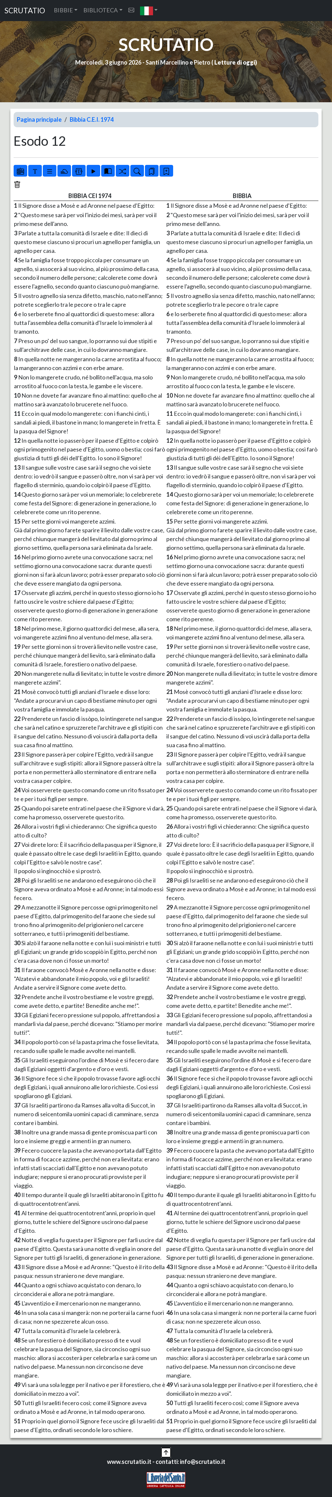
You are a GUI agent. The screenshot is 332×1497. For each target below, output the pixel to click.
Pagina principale (39, 119)
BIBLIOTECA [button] (100, 10)
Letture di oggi (234, 62)
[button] (149, 10)
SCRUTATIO (25, 10)
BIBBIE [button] (63, 10)
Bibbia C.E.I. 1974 (91, 119)
